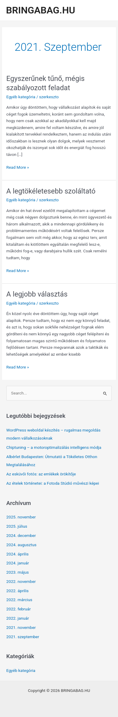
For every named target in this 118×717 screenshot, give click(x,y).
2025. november (21, 517)
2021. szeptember (22, 636)
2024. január (17, 563)
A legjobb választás (36, 294)
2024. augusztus (21, 544)
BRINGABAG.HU (40, 10)
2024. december (21, 535)
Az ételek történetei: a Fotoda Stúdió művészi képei (52, 483)
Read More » (17, 167)
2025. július (16, 526)
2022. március (19, 599)
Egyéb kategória (20, 96)
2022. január (17, 618)
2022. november (21, 581)
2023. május (17, 572)
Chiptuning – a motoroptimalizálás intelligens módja (53, 447)
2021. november (21, 627)
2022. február (18, 609)
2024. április (17, 554)
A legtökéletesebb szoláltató (51, 191)
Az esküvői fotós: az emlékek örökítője (41, 474)
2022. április (17, 590)
